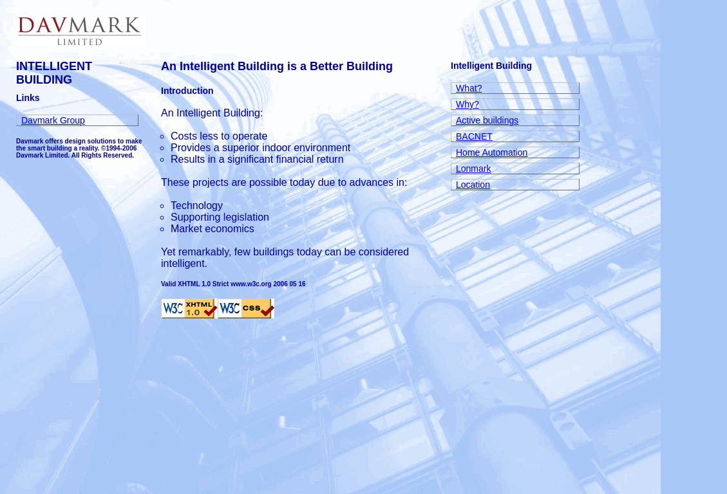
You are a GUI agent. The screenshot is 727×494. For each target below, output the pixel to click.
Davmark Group (53, 120)
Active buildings (487, 120)
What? (469, 88)
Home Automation (491, 152)
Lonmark (473, 168)
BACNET (474, 136)
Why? (467, 104)
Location (473, 184)
